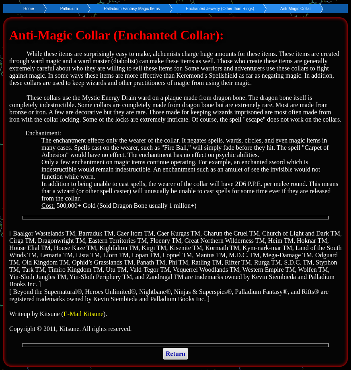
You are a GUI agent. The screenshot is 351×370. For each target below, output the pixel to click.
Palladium (69, 8)
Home (28, 8)
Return (175, 353)
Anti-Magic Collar (295, 8)
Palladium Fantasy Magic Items (132, 8)
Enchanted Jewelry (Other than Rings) (220, 8)
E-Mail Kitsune (83, 313)
